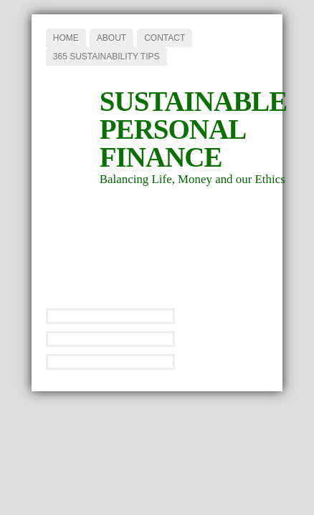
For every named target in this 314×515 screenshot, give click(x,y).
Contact (164, 38)
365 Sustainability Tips (106, 57)
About (111, 38)
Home (66, 38)
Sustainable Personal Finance (193, 129)
